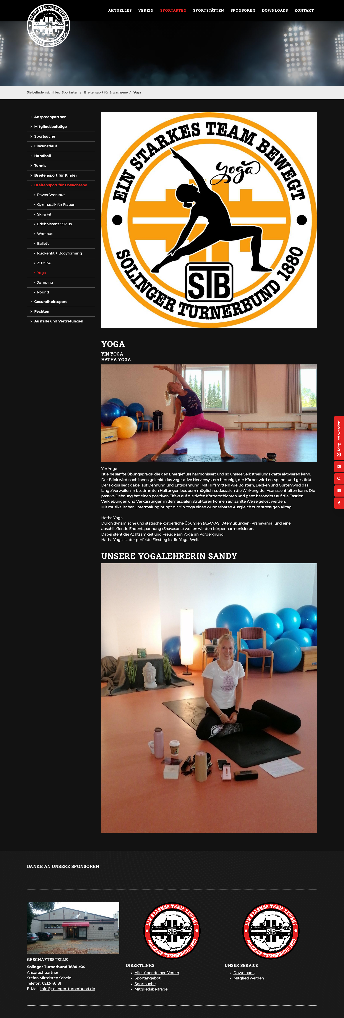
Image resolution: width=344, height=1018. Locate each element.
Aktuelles (120, 10)
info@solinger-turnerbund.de (67, 989)
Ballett (43, 244)
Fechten (41, 311)
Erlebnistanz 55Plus (54, 224)
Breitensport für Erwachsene (106, 92)
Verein (146, 10)
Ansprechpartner (50, 117)
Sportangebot (148, 978)
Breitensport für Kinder (55, 175)
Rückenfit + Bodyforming (59, 253)
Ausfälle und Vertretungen (58, 321)
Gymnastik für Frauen (56, 205)
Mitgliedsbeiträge (50, 127)
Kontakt (304, 10)
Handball (42, 156)
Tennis (40, 166)
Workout (45, 234)
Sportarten (173, 10)
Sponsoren (242, 10)
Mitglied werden (248, 978)
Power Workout (51, 195)
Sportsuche (44, 136)
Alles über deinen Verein (157, 973)
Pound (43, 292)
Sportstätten (208, 10)
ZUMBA (43, 263)
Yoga (137, 92)
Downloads (275, 10)
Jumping (45, 282)
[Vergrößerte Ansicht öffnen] (209, 413)
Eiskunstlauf (45, 146)
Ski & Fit (44, 214)
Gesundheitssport (50, 302)
